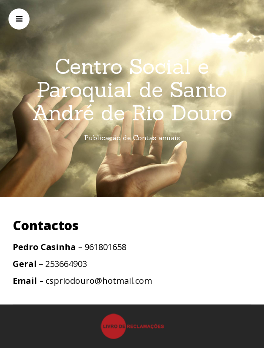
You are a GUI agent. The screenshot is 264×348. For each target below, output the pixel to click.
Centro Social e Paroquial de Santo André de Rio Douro (132, 89)
